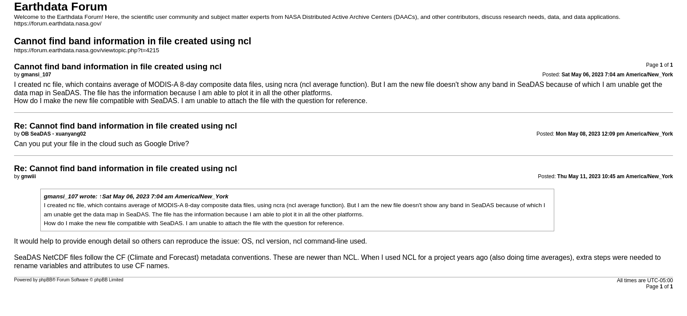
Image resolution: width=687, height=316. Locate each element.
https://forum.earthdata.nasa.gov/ (58, 23)
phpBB (46, 279)
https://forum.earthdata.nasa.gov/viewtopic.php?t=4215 (86, 50)
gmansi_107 (61, 196)
